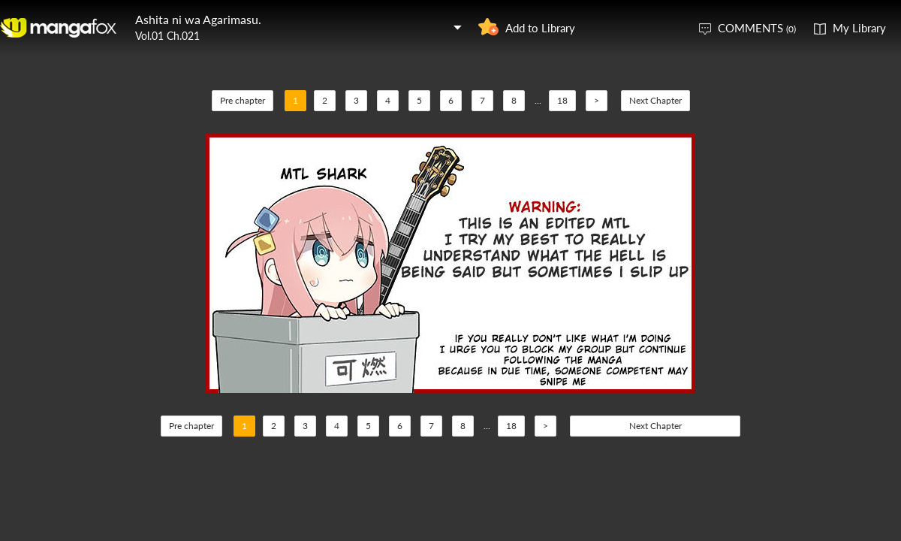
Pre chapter (242, 100)
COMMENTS (757, 28)
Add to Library (540, 28)
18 (562, 100)
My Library (859, 28)
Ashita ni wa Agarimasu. (198, 19)
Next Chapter (655, 100)
